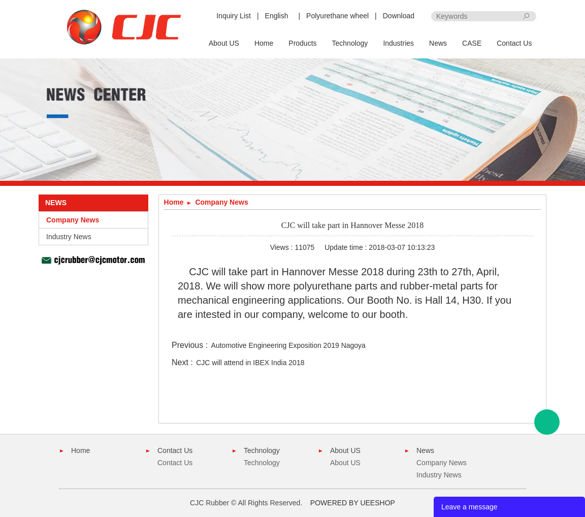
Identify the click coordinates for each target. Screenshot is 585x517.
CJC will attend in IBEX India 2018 (250, 363)
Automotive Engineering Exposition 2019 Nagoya (288, 345)
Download (398, 16)
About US (224, 43)
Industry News (68, 237)
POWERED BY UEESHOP (352, 503)
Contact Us (514, 43)
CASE (471, 43)
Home (263, 43)
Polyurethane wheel (337, 16)
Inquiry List (233, 16)
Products (302, 43)
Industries (398, 43)
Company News (72, 220)
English (276, 16)
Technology (350, 43)
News (438, 43)
